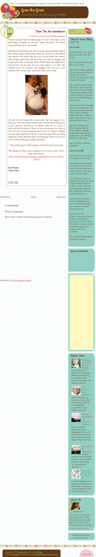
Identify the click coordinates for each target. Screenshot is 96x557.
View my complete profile (79, 528)
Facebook (55, 554)
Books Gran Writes (54, 4)
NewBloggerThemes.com (42, 554)
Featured (41, 4)
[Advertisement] (82, 312)
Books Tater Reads (70, 4)
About (81, 4)
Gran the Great (32, 10)
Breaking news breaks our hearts (86, 362)
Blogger (86, 538)
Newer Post (6, 197)
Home (12, 4)
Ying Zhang (16, 554)
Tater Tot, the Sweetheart (50, 31)
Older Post (61, 197)
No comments (59, 36)
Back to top (86, 554)
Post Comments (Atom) (21, 280)
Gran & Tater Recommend (26, 4)
